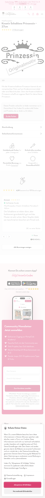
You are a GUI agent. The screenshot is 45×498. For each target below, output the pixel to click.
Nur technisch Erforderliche (22, 491)
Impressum (29, 475)
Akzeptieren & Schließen (22, 485)
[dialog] (22, 249)
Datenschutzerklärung (13, 475)
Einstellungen (10, 478)
